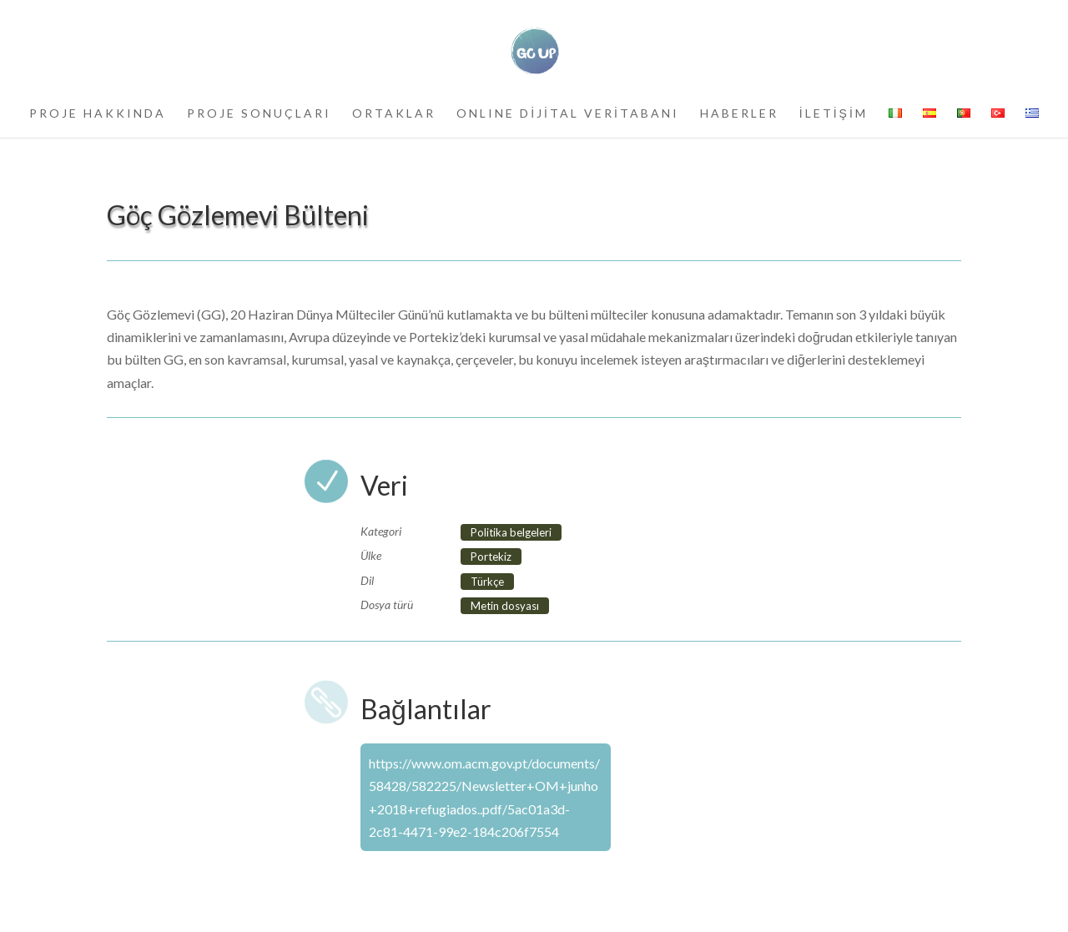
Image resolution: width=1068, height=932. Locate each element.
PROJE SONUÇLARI (259, 114)
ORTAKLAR (394, 114)
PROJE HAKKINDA (97, 114)
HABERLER (739, 114)
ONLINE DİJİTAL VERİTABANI (567, 114)
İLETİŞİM (833, 114)
